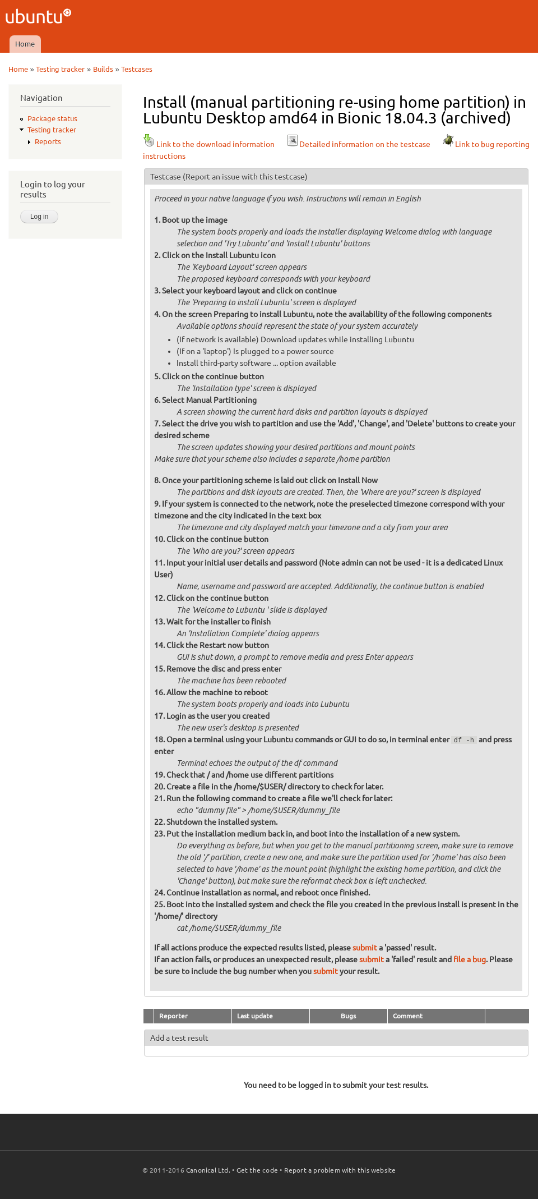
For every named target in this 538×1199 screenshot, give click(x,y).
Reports (48, 141)
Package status (52, 118)
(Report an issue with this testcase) (245, 176)
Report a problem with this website (340, 1170)
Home (25, 44)
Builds (103, 69)
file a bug (469, 959)
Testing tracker (60, 69)
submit (365, 947)
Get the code (257, 1170)
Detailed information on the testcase (358, 144)
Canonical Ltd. (208, 1170)
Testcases (136, 69)
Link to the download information (209, 144)
